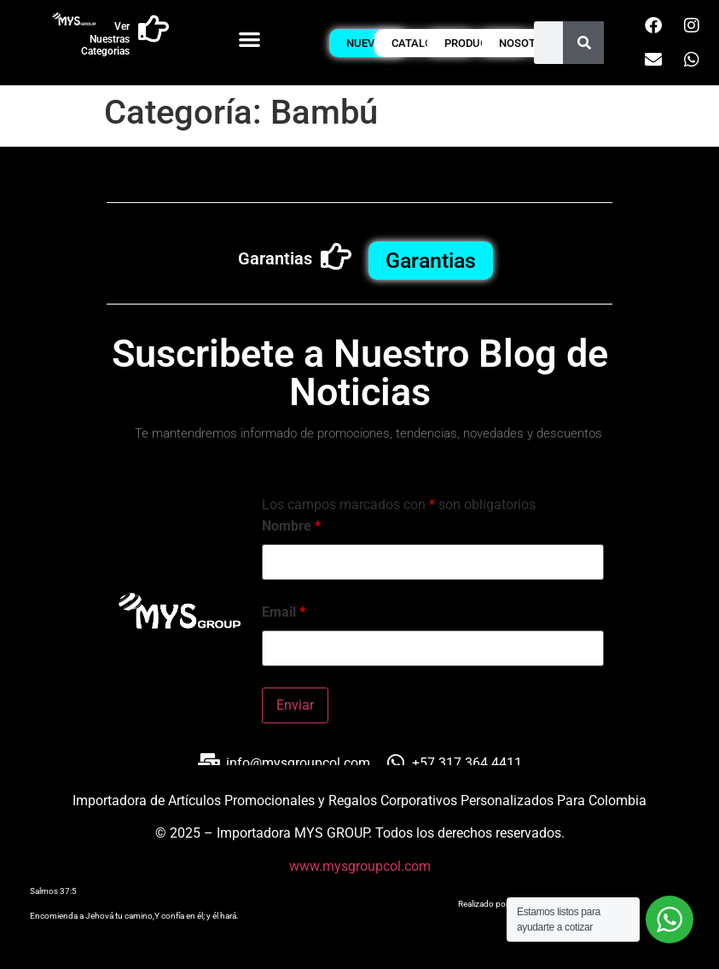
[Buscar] (584, 42)
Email (283, 612)
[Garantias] (336, 256)
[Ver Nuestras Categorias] (153, 29)
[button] (249, 38)
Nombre (291, 526)
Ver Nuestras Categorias (105, 38)
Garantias (275, 258)
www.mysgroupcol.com (360, 866)
